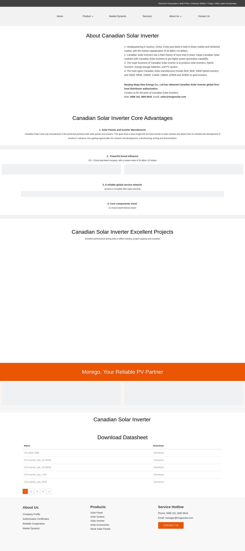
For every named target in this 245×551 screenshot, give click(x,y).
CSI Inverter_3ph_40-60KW (37, 467)
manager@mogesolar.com (179, 518)
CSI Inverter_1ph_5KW (35, 482)
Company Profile (31, 514)
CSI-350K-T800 (31, 453)
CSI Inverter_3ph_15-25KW (37, 460)
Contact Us (171, 525)
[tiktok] (177, 534)
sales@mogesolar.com (173, 96)
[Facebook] (160, 534)
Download (158, 453)
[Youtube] (171, 534)
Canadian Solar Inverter (122, 419)
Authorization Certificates (36, 519)
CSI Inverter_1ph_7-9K (35, 474)
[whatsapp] (183, 534)
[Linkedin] (166, 534)
